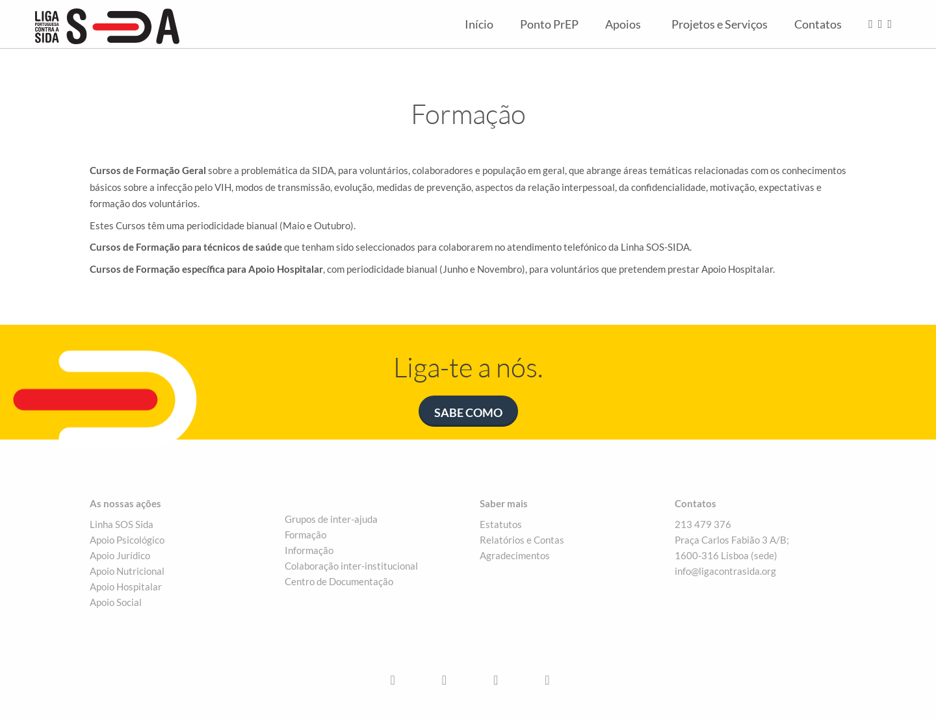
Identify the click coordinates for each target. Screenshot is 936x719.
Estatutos (501, 524)
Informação (309, 550)
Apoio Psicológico (127, 540)
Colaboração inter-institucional (351, 566)
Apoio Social (116, 602)
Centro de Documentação (339, 581)
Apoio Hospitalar (126, 586)
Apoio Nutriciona (126, 571)
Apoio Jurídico (120, 555)
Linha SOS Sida (121, 524)
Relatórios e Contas (522, 540)
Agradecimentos (515, 555)
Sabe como (468, 412)
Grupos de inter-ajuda (331, 519)
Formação (305, 534)
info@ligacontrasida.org (725, 571)
